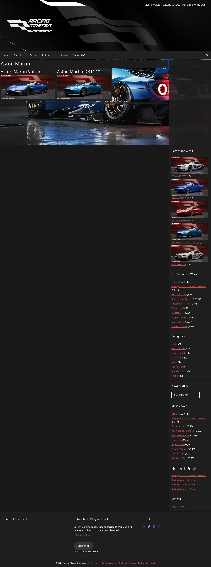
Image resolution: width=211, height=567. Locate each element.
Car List (20, 55)
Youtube (132, 563)
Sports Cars (177, 366)
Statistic (123, 563)
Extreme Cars (178, 348)
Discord (64, 55)
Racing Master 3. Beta (183, 480)
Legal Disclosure (110, 563)
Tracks (33, 55)
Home (5, 55)
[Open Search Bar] (207, 55)
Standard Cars (179, 371)
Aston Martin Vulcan (21, 71)
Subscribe (84, 546)
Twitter (141, 563)
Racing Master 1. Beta (183, 489)
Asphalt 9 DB (79, 55)
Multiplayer (49, 55)
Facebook (150, 563)
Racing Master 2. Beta (183, 484)
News (174, 362)
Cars (173, 343)
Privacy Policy (94, 563)
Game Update (178, 353)
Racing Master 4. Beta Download (188, 475)
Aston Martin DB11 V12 (80, 71)
